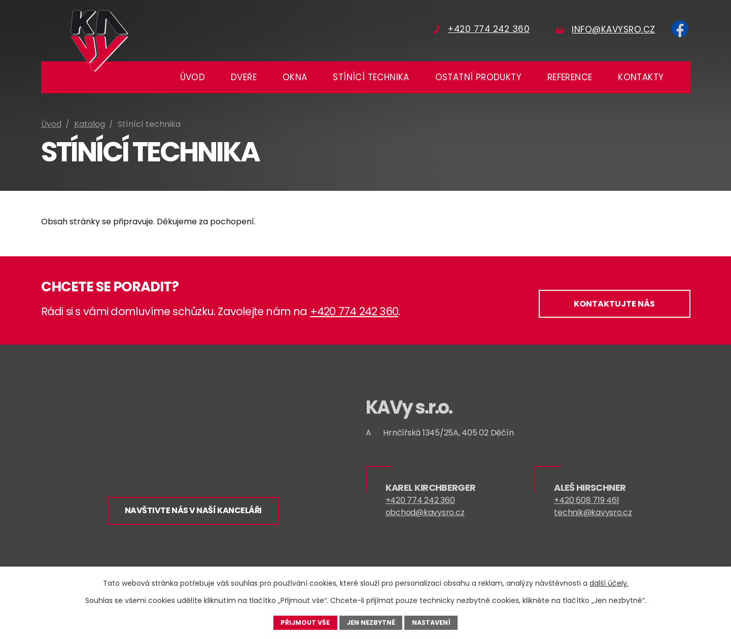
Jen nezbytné (370, 622)
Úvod (192, 77)
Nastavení (431, 622)
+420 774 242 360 (354, 311)
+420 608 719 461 (586, 502)
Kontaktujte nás (612, 305)
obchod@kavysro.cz (425, 514)
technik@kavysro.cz (593, 514)
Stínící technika (371, 77)
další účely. (609, 583)
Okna (295, 77)
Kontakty (641, 77)
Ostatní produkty (478, 77)
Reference (570, 77)
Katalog (89, 124)
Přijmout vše (305, 622)
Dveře (244, 77)
